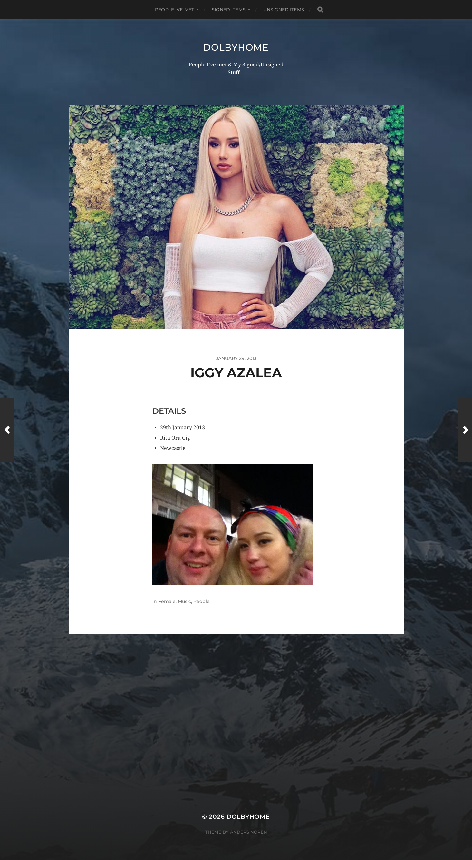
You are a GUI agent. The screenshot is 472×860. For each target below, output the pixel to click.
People (201, 601)
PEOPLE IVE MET (174, 10)
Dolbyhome (235, 47)
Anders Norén (248, 832)
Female (167, 601)
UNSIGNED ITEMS (283, 10)
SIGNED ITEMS (229, 10)
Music (184, 601)
